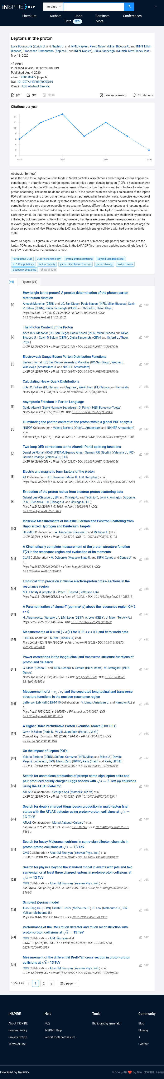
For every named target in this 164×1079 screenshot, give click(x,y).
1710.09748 (79, 827)
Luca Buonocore (21, 46)
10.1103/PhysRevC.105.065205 (43, 716)
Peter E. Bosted (68, 592)
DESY (79, 617)
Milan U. (105, 756)
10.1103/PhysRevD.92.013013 (42, 511)
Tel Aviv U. (124, 617)
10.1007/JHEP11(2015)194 (101, 766)
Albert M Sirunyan (61, 852)
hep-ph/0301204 (82, 566)
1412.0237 (67, 796)
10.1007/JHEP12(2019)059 (101, 973)
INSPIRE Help (53, 1030)
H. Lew (96, 908)
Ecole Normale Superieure (59, 407)
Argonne (70, 387)
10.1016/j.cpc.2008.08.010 (40, 741)
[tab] (23, 282)
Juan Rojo (70, 731)
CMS (26, 852)
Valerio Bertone (63, 427)
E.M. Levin (67, 617)
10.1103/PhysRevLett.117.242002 (44, 317)
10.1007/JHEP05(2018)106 (101, 371)
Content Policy (17, 1030)
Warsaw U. (51, 617)
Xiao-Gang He (31, 908)
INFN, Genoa (105, 557)
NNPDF (27, 427)
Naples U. (58, 46)
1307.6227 (81, 482)
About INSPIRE (18, 1023)
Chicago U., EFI (49, 497)
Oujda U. (78, 822)
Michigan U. (101, 532)
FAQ (47, 1023)
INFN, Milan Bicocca (113, 303)
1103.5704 (67, 536)
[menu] (149, 6)
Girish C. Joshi (61, 908)
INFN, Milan (85, 756)
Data (67, 21)
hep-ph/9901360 (86, 677)
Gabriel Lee (30, 497)
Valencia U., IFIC (123, 452)
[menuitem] (155, 6)
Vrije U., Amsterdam (88, 427)
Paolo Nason (98, 46)
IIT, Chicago (51, 387)
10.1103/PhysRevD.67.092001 (42, 571)
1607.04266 (89, 313)
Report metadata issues (59, 1037)
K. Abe (54, 638)
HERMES (28, 532)
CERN (50, 303)
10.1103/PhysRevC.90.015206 (116, 482)
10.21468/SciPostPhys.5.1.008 (114, 437)
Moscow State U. (80, 557)
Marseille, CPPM (81, 792)
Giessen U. (80, 532)
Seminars (103, 16)
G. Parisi (84, 407)
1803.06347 (67, 371)
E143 (26, 638)
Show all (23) (48, 269)
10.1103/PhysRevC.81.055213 (113, 596)
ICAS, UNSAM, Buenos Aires (64, 452)
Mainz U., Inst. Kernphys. (82, 477)
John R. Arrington (111, 497)
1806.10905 (67, 857)
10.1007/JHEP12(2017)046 (101, 346)
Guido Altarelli (32, 407)
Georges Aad (60, 792)
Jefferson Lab (89, 592)
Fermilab (122, 387)
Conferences (132, 16)
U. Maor (111, 617)
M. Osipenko (59, 557)
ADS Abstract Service (35, 86)
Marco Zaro (63, 761)
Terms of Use (17, 1044)
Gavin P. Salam (48, 337)
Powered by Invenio (14, 1072)
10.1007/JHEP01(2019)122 (101, 857)
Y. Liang (86, 702)
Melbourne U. (81, 908)
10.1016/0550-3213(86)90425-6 (87, 392)
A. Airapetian (63, 532)
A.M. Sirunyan (59, 938)
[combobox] (94, 6)
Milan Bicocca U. (119, 46)
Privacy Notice (17, 1037)
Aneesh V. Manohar (35, 333)
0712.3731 (79, 596)
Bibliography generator (106, 1023)
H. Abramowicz (33, 617)
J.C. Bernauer (56, 477)
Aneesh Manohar (34, 303)
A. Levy (90, 617)
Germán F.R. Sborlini (98, 452)
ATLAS (27, 792)
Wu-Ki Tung (86, 387)
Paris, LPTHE (113, 761)
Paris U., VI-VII (53, 731)
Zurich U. (39, 46)
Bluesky (143, 1030)
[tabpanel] (82, 638)
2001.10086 (79, 888)
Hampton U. (48, 592)
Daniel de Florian (33, 452)
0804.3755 (97, 736)
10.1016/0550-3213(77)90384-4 (92, 412)
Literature (29, 16)
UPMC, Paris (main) (85, 761)
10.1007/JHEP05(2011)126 (99, 536)
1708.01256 (67, 346)
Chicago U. (72, 497)
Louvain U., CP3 (44, 761)
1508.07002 (67, 766)
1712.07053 (79, 437)
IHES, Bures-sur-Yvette (105, 407)
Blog (141, 1023)
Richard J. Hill (40, 502)
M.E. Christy (30, 592)
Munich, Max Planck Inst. (133, 51)
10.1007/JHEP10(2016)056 (101, 461)
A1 (24, 477)
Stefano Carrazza (65, 756)
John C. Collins (32, 387)
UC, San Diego (70, 303)
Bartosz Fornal (32, 362)
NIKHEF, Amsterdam (76, 367)
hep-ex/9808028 (85, 642)
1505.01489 (82, 506)
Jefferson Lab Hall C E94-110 (42, 702)
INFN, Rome (94, 668)
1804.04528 (78, 943)
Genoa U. (126, 557)
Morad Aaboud (62, 822)
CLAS (26, 557)
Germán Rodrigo (33, 457)
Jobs (78, 16)
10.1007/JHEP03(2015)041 (99, 796)
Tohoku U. (67, 638)
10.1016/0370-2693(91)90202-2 (91, 622)
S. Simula (78, 668)
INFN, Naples (79, 46)
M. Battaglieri (112, 668)
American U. (101, 702)
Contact (143, 1044)
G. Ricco (28, 668)
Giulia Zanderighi (104, 51)
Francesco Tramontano (39, 51)
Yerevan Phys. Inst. (87, 852)
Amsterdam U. (47, 367)
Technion (91, 497)
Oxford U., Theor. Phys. (97, 308)
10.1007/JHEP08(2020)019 (35, 81)
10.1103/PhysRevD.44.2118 (89, 917)
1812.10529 (67, 973)
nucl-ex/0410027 (87, 711)
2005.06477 (29, 77)
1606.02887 (68, 461)
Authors (56, 16)
